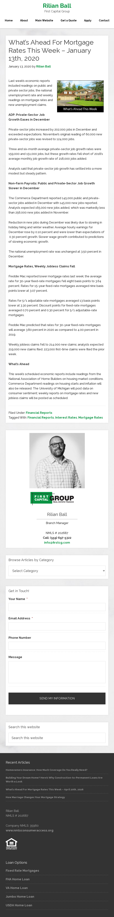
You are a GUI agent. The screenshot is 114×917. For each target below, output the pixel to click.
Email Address (20, 618)
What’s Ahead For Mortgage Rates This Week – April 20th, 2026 (44, 789)
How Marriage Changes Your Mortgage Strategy (35, 797)
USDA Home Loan (19, 905)
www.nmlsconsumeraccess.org (29, 830)
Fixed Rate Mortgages (22, 870)
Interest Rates (66, 417)
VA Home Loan (17, 888)
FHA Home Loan (18, 879)
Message (15, 657)
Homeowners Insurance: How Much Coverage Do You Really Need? (46, 770)
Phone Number (19, 637)
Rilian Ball (57, 5)
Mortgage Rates (90, 417)
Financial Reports (39, 413)
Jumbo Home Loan (20, 896)
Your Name (18, 599)
